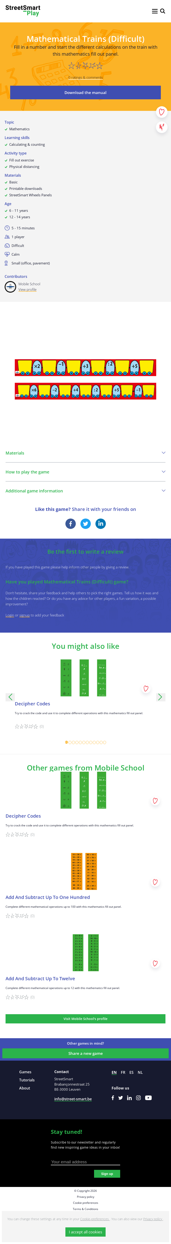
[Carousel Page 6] (84, 742)
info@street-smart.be (73, 1098)
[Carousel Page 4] (77, 742)
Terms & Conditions (85, 1209)
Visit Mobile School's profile (85, 1018)
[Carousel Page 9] (94, 742)
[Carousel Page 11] (101, 742)
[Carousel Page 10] (97, 742)
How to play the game (85, 472)
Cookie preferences (85, 1203)
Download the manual (85, 92)
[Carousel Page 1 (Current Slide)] (66, 742)
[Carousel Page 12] (104, 742)
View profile (27, 289)
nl (140, 1072)
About (24, 1088)
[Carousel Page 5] (80, 742)
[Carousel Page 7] (87, 742)
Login (10, 615)
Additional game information (85, 491)
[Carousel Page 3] (73, 742)
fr (123, 1072)
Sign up (107, 1174)
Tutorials (27, 1080)
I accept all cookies (85, 1232)
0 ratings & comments (85, 77)
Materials (85, 453)
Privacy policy (85, 1197)
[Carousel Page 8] (90, 742)
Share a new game (85, 1053)
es (131, 1072)
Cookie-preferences (95, 1219)
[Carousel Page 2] (70, 742)
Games (25, 1071)
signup (24, 615)
